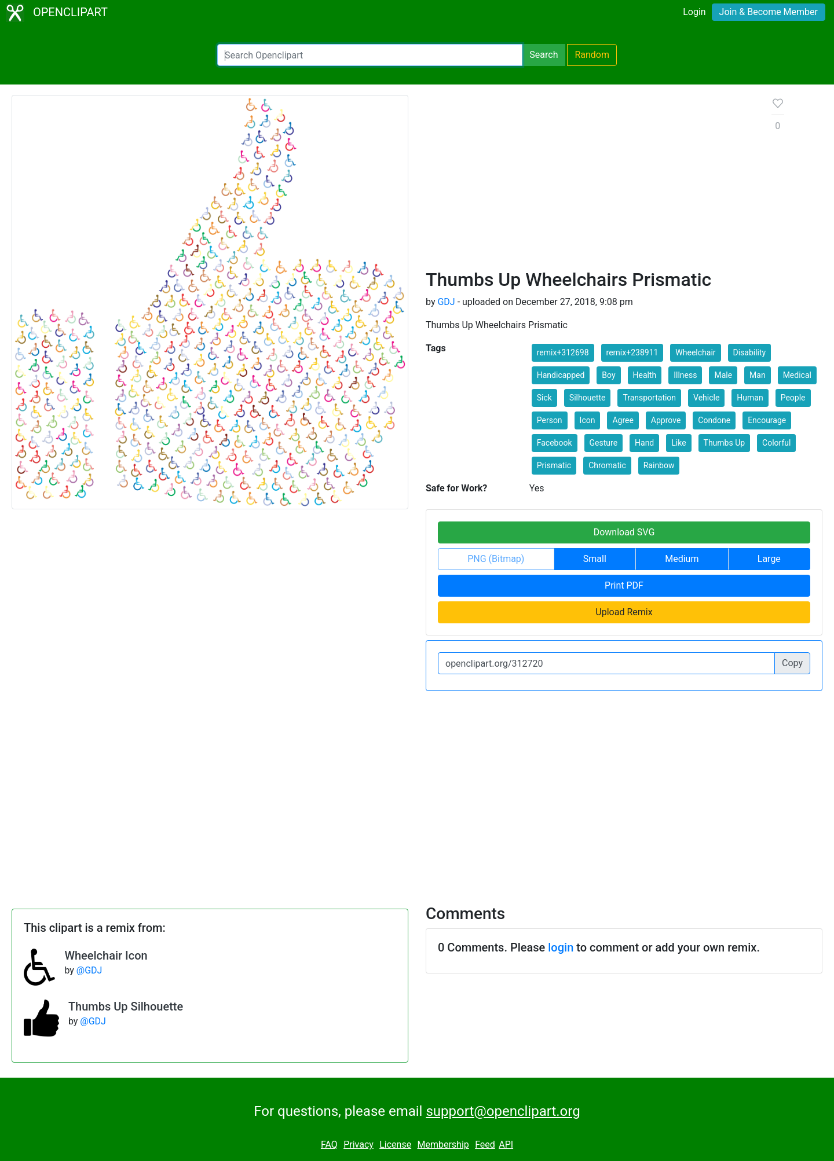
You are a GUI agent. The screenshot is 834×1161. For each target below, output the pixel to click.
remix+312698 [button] (563, 352)
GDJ (446, 301)
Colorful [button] (776, 442)
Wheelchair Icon (105, 955)
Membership (443, 1144)
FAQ (329, 1144)
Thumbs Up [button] (724, 442)
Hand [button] (644, 442)
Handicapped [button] (561, 375)
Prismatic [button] (554, 465)
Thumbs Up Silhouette (125, 1006)
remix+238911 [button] (632, 352)
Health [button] (645, 375)
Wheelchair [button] (695, 352)
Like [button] (678, 442)
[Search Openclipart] (369, 55)
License (395, 1144)
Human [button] (750, 397)
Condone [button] (714, 420)
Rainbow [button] (659, 465)
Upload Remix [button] (623, 612)
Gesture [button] (604, 442)
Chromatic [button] (607, 465)
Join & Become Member (768, 11)
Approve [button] (666, 420)
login (560, 947)
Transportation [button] (649, 397)
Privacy (358, 1144)
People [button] (793, 397)
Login (694, 11)
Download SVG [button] (624, 532)
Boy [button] (608, 375)
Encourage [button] (767, 420)
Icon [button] (587, 420)
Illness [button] (685, 375)
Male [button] (723, 375)
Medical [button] (797, 375)
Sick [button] (544, 397)
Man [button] (757, 375)
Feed (485, 1144)
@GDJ (89, 970)
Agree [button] (622, 420)
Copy (792, 662)
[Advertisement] (589, 182)
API (506, 1144)
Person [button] (549, 420)
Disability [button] (749, 352)
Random (592, 54)
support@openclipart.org (503, 1111)
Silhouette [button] (587, 397)
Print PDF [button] (624, 585)
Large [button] (769, 558)
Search (543, 54)
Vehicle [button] (706, 397)
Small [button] (594, 558)
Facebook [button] (554, 442)
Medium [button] (681, 558)
